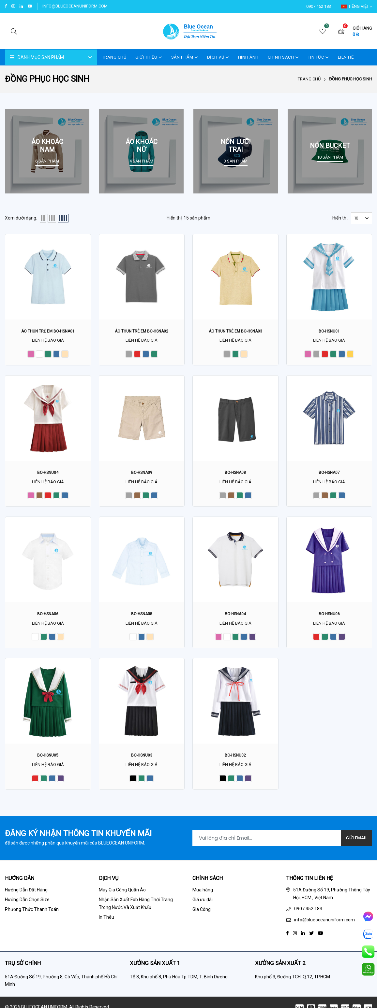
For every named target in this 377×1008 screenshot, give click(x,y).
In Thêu (106, 920)
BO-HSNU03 (142, 757)
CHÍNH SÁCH (283, 58)
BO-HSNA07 (329, 473)
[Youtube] (320, 936)
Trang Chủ (114, 57)
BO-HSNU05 (48, 757)
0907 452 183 (318, 6)
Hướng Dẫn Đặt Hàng (26, 893)
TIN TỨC (318, 58)
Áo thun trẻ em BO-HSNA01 (48, 331)
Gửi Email (354, 840)
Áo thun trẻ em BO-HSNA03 (235, 331)
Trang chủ (309, 79)
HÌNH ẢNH (248, 57)
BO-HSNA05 (141, 615)
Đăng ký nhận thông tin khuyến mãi (78, 836)
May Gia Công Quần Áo (122, 893)
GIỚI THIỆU (148, 58)
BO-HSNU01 (329, 331)
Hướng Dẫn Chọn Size (27, 903)
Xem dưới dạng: (21, 218)
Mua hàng (202, 893)
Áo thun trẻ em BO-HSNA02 (141, 331)
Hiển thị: (340, 218)
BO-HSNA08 (235, 473)
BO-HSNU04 (48, 473)
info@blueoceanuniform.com (75, 6)
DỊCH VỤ (218, 58)
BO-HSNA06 (48, 615)
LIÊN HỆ (346, 57)
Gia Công (201, 913)
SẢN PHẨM (184, 58)
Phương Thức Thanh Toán (32, 913)
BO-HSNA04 (235, 615)
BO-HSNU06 (329, 615)
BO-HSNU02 (235, 757)
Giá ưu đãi (202, 903)
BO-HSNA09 (141, 473)
